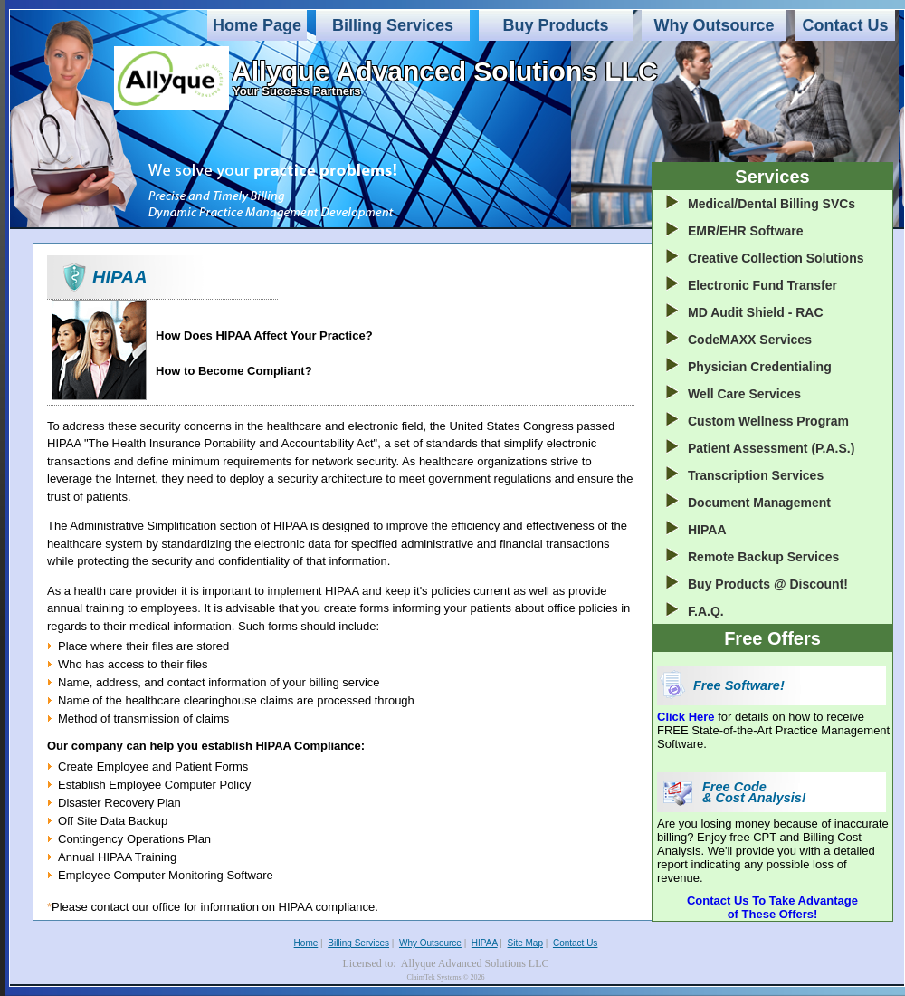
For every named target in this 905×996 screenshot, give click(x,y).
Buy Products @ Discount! (768, 584)
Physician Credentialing (760, 366)
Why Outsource (713, 25)
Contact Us (845, 25)
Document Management (759, 502)
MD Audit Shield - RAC (756, 312)
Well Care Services (744, 394)
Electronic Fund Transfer (762, 285)
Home (306, 943)
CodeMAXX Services (750, 339)
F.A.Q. (706, 611)
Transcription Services (756, 475)
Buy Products (555, 25)
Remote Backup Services (763, 557)
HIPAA (707, 529)
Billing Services (392, 25)
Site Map (525, 943)
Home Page (257, 25)
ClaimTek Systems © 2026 (445, 977)
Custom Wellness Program (768, 421)
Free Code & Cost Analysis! (754, 792)
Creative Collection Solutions (775, 258)
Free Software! (739, 685)
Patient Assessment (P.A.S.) (771, 448)
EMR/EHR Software (746, 231)
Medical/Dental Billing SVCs (771, 203)
